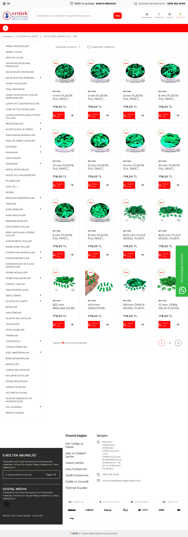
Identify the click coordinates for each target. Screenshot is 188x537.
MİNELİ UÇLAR (14, 51)
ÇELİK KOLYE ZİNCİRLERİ (20, 71)
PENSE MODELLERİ (17, 272)
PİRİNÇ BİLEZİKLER (17, 381)
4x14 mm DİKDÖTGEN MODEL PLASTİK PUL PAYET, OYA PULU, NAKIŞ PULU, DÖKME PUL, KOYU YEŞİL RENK (99, 306)
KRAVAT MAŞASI (15, 412)
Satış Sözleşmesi (76, 469)
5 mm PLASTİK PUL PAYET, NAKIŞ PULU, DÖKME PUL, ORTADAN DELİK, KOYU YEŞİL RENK (99, 97)
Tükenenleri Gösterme (100, 46)
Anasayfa (8, 36)
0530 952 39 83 (110, 474)
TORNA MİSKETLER (16, 346)
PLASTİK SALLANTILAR (18, 318)
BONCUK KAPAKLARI (17, 358)
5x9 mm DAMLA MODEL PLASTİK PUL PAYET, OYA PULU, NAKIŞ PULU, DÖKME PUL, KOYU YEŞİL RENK (134, 306)
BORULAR (11, 306)
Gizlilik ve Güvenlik (77, 481)
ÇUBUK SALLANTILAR (18, 369)
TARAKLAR (12, 335)
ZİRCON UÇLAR (14, 57)
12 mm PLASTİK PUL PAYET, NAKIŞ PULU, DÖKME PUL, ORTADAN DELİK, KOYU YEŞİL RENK (99, 167)
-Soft (74, 533)
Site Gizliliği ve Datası (74, 445)
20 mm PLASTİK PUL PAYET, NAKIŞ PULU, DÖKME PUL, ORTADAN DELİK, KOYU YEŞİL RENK (170, 167)
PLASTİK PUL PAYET (28, 36)
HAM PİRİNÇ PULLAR (17, 226)
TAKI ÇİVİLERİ (13, 158)
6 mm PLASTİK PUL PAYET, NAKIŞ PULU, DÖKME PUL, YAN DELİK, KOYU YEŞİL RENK (65, 237)
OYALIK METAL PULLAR (19, 241)
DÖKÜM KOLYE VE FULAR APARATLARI (20, 265)
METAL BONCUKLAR (17, 169)
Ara (117, 15)
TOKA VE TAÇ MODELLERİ (20, 109)
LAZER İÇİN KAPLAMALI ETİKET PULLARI (23, 116)
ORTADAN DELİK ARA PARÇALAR (18, 65)
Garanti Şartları (74, 462)
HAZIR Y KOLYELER (16, 83)
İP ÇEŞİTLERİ (13, 180)
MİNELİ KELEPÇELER (17, 46)
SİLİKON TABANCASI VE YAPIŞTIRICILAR (19, 400)
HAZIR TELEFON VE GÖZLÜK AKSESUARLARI (21, 96)
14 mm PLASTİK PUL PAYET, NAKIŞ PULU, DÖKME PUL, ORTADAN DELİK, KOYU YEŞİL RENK (135, 167)
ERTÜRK (57, 91)
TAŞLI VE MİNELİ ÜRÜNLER (20, 140)
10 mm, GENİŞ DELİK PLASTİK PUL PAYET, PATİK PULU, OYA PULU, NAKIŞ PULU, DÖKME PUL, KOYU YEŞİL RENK (170, 306)
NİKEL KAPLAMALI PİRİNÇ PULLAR (20, 234)
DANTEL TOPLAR (15, 284)
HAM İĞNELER (13, 312)
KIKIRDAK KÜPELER (17, 221)
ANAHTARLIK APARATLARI (20, 135)
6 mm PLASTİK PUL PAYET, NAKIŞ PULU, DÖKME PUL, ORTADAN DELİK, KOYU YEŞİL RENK (135, 97)
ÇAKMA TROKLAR (16, 387)
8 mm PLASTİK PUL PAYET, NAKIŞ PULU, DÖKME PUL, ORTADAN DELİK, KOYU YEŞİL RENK (170, 97)
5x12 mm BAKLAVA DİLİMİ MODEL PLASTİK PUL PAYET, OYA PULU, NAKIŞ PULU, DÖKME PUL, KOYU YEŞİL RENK (64, 306)
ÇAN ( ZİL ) (11, 186)
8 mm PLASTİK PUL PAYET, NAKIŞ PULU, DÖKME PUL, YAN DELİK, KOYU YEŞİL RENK (100, 237)
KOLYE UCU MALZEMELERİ (21, 175)
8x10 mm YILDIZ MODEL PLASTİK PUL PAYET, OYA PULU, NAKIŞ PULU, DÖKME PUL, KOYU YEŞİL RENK (134, 237)
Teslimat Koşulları (76, 488)
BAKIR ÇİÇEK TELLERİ (18, 246)
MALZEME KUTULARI (17, 375)
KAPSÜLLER (12, 364)
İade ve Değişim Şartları (75, 455)
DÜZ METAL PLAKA (16, 392)
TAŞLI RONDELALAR (17, 289)
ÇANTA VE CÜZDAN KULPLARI (22, 103)
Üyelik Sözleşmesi (76, 475)
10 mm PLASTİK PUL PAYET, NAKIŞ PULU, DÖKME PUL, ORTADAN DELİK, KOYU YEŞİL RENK (64, 167)
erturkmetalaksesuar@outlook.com (122, 480)
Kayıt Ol (51, 474)
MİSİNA (10, 192)
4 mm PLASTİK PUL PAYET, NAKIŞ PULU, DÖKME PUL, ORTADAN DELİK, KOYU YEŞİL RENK (64, 97)
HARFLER (11, 203)
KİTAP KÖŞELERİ (15, 329)
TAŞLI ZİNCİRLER (15, 89)
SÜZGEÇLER (12, 324)
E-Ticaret (83, 533)
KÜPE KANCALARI (16, 215)
